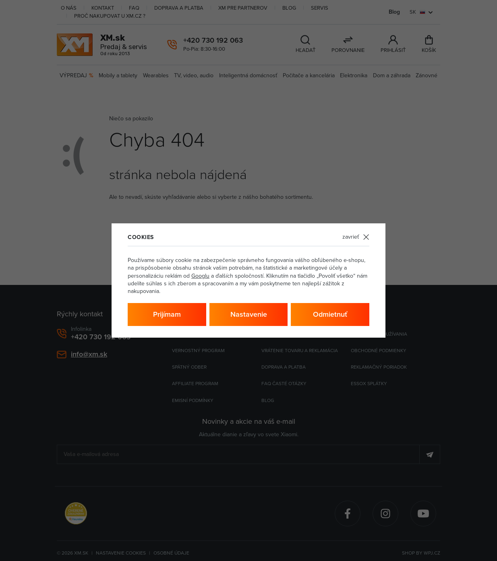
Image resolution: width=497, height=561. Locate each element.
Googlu (200, 275)
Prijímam (167, 314)
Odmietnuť (330, 314)
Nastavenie (248, 314)
